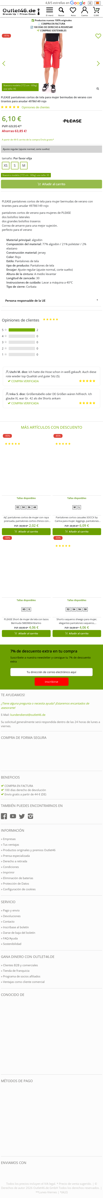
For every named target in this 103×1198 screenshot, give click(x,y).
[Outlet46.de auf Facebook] (4, 816)
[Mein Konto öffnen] (84, 11)
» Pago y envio (10, 910)
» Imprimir (7, 872)
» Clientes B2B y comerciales (19, 965)
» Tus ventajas (10, 844)
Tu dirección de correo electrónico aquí (51, 672)
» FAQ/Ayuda (9, 938)
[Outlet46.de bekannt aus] (3, 1035)
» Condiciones (10, 867)
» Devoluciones (11, 916)
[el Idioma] (97, 3)
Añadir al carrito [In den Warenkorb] (51, 184)
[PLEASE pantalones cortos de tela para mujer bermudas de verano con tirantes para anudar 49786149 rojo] (51, 63)
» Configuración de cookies (18, 889)
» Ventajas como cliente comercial (23, 982)
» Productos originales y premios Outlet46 (28, 850)
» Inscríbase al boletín (15, 927)
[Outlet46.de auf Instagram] (30, 816)
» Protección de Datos (15, 883)
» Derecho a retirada (14, 861)
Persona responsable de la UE (25, 300)
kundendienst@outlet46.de (27, 715)
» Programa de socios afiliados (20, 976)
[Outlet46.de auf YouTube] (13, 816)
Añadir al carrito (26, 531)
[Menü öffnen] (50, 11)
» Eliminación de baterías (17, 878)
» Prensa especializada (15, 856)
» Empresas (8, 839)
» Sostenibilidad (11, 944)
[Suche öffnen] (61, 11)
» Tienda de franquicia (15, 971)
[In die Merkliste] (98, 36)
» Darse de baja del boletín (18, 933)
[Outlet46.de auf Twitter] (22, 816)
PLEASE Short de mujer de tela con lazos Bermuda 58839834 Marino (26, 621)
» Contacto (7, 921)
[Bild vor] (98, 63)
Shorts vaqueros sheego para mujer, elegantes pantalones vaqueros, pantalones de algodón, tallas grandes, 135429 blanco (76, 621)
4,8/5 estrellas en (65, 3)
